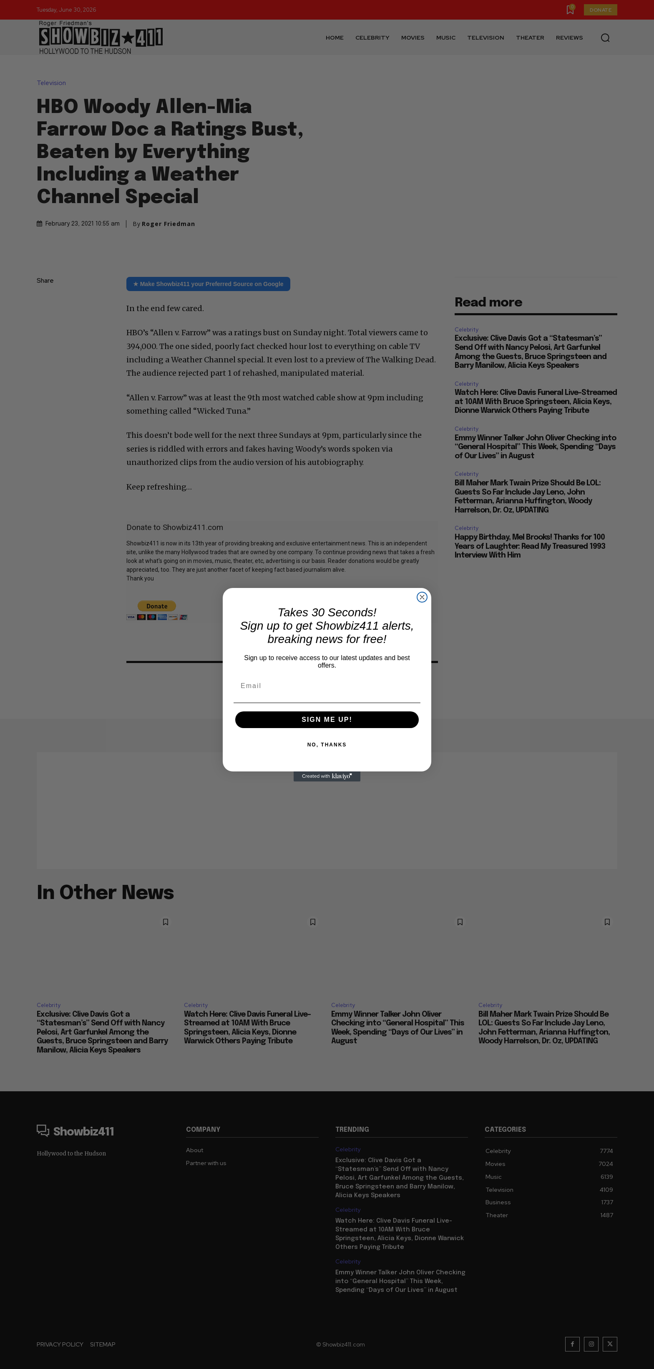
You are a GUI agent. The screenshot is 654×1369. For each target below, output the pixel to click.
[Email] (327, 686)
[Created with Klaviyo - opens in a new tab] (327, 776)
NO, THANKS (327, 745)
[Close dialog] (422, 597)
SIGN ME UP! (327, 719)
